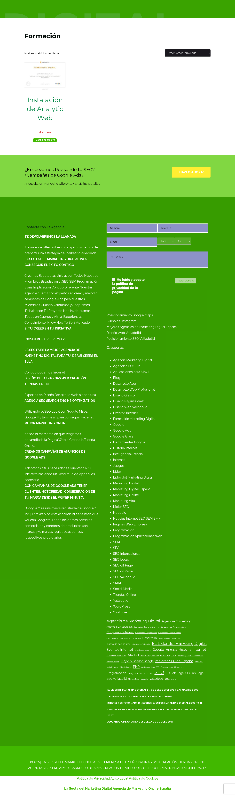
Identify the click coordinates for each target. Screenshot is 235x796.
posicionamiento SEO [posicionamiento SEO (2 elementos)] (150, 667)
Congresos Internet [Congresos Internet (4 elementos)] (120, 632)
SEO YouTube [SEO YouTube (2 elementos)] (133, 679)
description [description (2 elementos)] (177, 638)
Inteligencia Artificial (128, 454)
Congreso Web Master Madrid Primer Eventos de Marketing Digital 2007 (152, 712)
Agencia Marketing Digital (132, 360)
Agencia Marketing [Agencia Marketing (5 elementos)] (176, 621)
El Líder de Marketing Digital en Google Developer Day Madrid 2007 (152, 689)
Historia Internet (125, 448)
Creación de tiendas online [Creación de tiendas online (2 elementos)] (169, 633)
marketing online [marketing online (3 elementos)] (150, 655)
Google (118, 425)
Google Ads (122, 430)
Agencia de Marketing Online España (142, 788)
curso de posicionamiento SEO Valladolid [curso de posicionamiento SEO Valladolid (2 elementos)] (124, 638)
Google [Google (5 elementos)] (158, 650)
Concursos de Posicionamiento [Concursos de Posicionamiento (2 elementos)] (174, 627)
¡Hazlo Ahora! (191, 172)
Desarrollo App (124, 384)
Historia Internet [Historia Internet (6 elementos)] (192, 649)
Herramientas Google (129, 442)
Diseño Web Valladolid (124, 333)
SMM (117, 583)
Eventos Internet (125, 413)
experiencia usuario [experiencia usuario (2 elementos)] (143, 650)
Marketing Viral (124, 501)
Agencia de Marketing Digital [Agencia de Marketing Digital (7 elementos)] (133, 621)
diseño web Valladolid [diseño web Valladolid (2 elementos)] (141, 644)
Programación (123, 530)
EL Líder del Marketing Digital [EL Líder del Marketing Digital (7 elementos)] (179, 643)
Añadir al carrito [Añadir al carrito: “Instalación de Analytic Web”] (45, 140)
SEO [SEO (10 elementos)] (159, 672)
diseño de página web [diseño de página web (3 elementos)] (119, 644)
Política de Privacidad (93, 778)
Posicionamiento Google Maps (130, 315)
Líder (117, 471)
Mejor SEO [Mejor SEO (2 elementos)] (199, 661)
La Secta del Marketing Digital (88, 788)
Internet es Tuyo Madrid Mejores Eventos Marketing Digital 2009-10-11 (154, 703)
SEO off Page (123, 565)
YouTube (120, 612)
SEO (116, 548)
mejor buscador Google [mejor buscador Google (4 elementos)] (137, 661)
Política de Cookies (143, 778)
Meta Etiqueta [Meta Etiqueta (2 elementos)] (112, 667)
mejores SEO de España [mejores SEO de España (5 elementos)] (174, 661)
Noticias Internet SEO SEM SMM (137, 518)
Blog (116, 378)
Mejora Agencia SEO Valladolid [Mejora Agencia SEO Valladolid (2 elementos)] (191, 656)
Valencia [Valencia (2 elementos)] (144, 679)
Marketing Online (126, 495)
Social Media (122, 589)
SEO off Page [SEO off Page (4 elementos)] (175, 673)
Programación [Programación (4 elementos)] (116, 673)
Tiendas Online (124, 595)
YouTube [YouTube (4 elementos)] (170, 678)
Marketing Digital (126, 483)
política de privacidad (122, 286)
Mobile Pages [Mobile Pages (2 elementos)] (125, 667)
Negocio (119, 513)
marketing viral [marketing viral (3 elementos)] (168, 655)
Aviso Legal (119, 778)
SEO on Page (123, 571)
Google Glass (123, 436)
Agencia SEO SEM (126, 366)
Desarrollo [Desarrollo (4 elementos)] (149, 638)
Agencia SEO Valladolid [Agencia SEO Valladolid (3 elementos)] (120, 626)
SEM (116, 542)
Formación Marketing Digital (134, 419)
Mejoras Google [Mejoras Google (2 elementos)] (113, 661)
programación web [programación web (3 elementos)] (138, 673)
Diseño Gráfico (124, 395)
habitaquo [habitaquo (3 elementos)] (171, 649)
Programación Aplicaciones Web (137, 536)
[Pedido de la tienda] (188, 53)
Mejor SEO (121, 507)
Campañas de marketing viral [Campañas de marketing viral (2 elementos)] (146, 627)
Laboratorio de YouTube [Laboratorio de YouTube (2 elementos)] (116, 656)
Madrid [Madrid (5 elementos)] (133, 655)
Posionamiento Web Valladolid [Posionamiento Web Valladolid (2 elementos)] (173, 667)
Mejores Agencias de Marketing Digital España (142, 327)
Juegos (119, 466)
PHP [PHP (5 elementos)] (136, 667)
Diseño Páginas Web (128, 401)
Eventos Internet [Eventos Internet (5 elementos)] (120, 650)
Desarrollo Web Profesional (134, 389)
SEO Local (121, 559)
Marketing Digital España (131, 489)
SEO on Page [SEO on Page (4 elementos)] (194, 673)
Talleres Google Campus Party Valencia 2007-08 (139, 696)
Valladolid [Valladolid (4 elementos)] (156, 678)
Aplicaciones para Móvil (131, 372)
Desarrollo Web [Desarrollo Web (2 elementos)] (164, 638)
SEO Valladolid (124, 577)
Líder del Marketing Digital (133, 477)
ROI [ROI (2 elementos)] (151, 673)
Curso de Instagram (121, 321)
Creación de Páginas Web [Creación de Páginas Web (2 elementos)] (146, 633)
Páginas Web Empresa (130, 524)
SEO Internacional (126, 554)
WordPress (121, 606)
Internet (119, 460)
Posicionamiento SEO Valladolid (131, 339)
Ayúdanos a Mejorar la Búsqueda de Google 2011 (140, 721)
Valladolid (120, 600)
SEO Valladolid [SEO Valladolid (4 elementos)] (117, 678)
